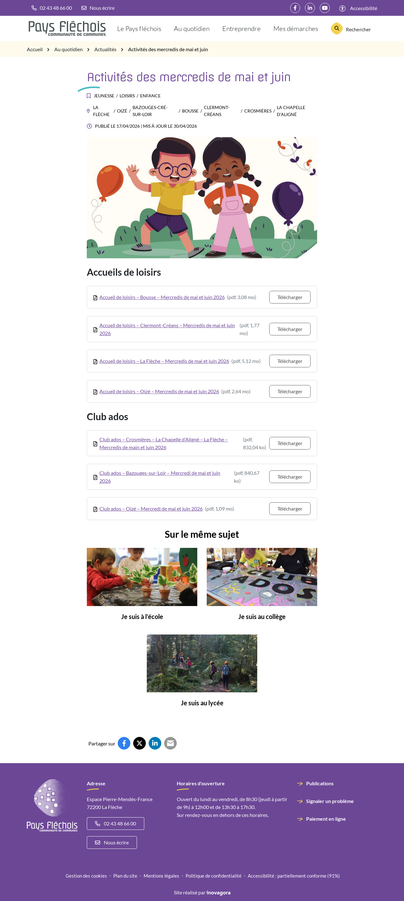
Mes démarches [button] (295, 28)
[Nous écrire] (98, 8)
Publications (320, 783)
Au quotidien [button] (192, 28)
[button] (52, 8)
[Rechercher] (350, 28)
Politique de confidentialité (213, 876)
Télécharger (289, 297)
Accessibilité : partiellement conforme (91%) (294, 876)
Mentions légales (161, 876)
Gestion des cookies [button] (86, 876)
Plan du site (125, 876)
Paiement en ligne (326, 819)
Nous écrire (112, 842)
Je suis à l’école (142, 616)
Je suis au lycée (202, 703)
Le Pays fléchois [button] (139, 28)
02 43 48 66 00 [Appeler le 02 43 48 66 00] (115, 823)
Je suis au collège (262, 616)
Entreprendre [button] (241, 28)
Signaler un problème (330, 801)
